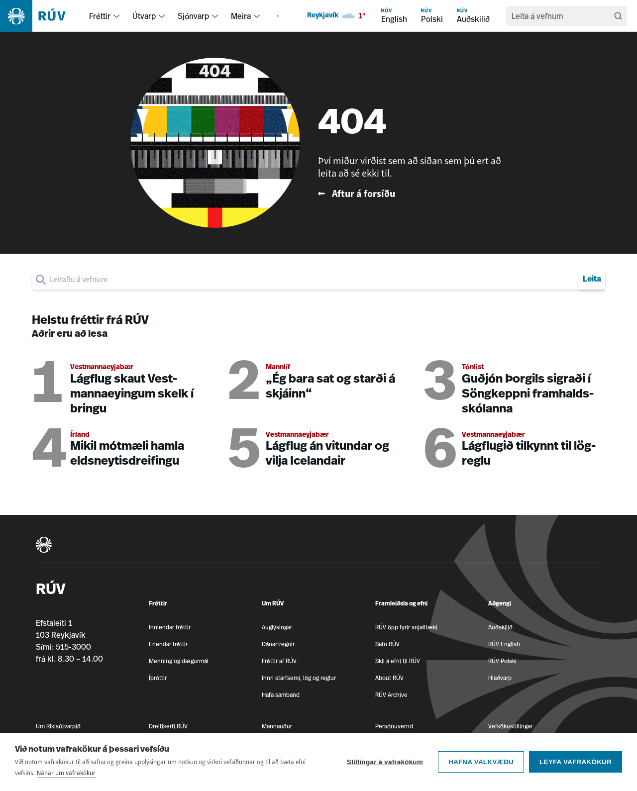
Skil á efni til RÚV (397, 661)
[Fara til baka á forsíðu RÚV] (413, 194)
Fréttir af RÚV (279, 661)
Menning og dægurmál (179, 661)
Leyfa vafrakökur (575, 764)
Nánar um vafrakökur (66, 775)
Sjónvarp (193, 16)
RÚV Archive (391, 694)
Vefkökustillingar (510, 726)
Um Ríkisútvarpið (58, 726)
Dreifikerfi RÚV (168, 726)
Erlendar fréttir (168, 644)
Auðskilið (500, 627)
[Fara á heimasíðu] (41, 16)
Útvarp (144, 16)
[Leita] (618, 16)
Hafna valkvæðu (481, 764)
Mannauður (277, 726)
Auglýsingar (277, 627)
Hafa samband (281, 694)
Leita (592, 280)
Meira (241, 16)
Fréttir (99, 16)
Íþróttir (158, 678)
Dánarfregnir (278, 644)
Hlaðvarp (500, 678)
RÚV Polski (502, 661)
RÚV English (504, 644)
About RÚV (389, 678)
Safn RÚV (387, 644)
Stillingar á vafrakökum (385, 764)
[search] (561, 16)
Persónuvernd (394, 726)
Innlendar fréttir (170, 627)
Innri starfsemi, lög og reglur (299, 678)
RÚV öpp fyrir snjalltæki (406, 627)
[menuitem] (116, 16)
